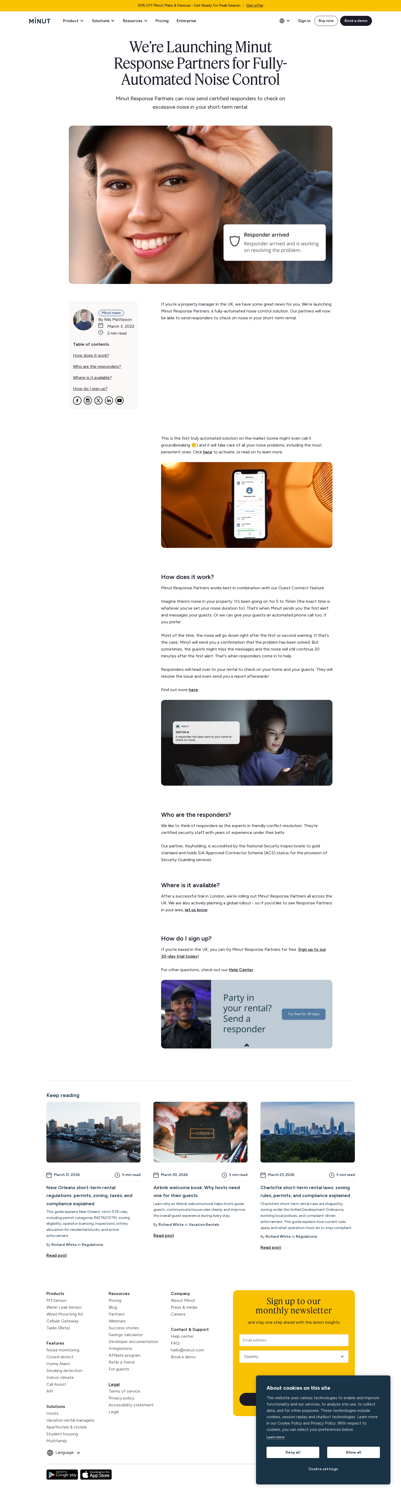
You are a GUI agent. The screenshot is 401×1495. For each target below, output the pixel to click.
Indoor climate (60, 1377)
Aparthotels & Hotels (66, 1427)
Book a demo (356, 20)
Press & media (184, 1307)
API (49, 1391)
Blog (113, 1307)
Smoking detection (64, 1370)
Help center (182, 1336)
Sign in (304, 20)
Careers (178, 1314)
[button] (73, 20)
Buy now (326, 20)
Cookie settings (323, 1469)
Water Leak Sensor (64, 1307)
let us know (196, 909)
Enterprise (186, 20)
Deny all (293, 1452)
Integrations (120, 1348)
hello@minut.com (187, 1349)
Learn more (275, 1437)
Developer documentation (133, 1341)
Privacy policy (121, 1398)
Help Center (241, 969)
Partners (117, 1314)
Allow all (353, 1452)
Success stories (124, 1327)
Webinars (117, 1320)
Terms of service (124, 1391)
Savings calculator (126, 1334)
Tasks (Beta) (58, 1327)
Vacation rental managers (70, 1420)
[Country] (292, 1357)
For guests (119, 1368)
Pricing (162, 20)
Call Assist (56, 1384)
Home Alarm (58, 1363)
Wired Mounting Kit (64, 1314)
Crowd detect (60, 1356)
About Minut (183, 1300)
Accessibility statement (131, 1404)
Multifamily (56, 1440)
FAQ (175, 1343)
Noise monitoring (62, 1349)
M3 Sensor (56, 1300)
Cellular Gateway (62, 1320)
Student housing (62, 1433)
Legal (114, 1384)
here (207, 451)
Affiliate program (125, 1355)
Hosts (52, 1413)
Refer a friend (121, 1362)
